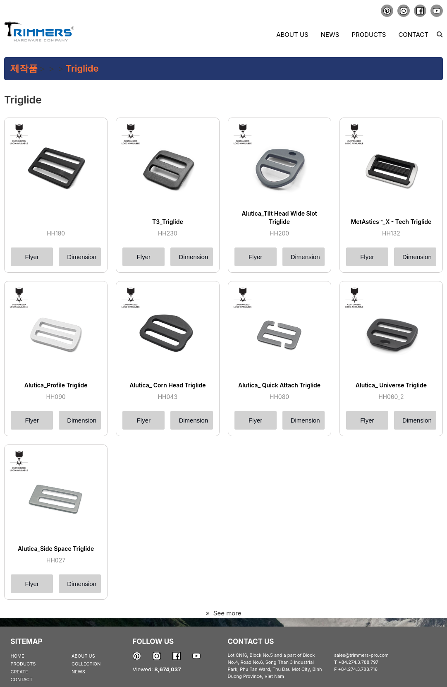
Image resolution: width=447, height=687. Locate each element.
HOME (17, 656)
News (330, 34)
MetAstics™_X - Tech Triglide (391, 221)
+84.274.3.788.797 (358, 662)
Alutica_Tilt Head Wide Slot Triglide (279, 217)
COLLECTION (86, 664)
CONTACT (22, 679)
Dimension (81, 256)
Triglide (82, 68)
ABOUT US (83, 656)
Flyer (31, 256)
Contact (413, 34)
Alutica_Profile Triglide (56, 385)
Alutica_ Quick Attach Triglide (279, 385)
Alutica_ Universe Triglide (391, 385)
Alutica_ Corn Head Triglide (167, 385)
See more (223, 613)
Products (368, 34)
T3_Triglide (167, 221)
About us (292, 34)
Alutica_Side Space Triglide (56, 548)
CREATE (19, 672)
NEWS (78, 672)
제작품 (24, 68)
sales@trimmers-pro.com (361, 655)
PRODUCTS (23, 664)
